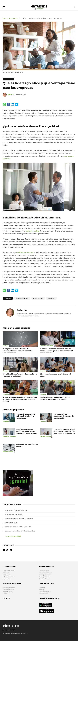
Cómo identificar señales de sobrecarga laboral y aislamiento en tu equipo (20, 375)
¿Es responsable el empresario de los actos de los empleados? (64, 416)
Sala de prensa (7, 575)
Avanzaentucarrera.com (9, 630)
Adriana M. (10, 94)
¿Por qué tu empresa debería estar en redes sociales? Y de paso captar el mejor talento (64, 431)
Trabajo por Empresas (45, 577)
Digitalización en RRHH (47, 345)
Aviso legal (42, 589)
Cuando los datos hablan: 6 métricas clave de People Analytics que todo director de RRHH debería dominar (56, 351)
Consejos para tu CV (8, 589)
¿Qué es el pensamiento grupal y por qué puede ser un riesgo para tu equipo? (55, 398)
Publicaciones (6, 573)
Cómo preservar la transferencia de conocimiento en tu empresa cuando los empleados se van (17, 351)
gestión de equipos (22, 298)
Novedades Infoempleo (9, 436)
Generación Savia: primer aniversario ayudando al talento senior (25, 416)
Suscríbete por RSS (8, 591)
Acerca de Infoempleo (8, 571)
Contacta (5, 594)
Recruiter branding (46, 436)
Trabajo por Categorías (45, 575)
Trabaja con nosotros (8, 577)
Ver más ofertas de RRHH (13, 536)
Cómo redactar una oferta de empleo (27, 445)
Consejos (5, 345)
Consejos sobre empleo (9, 587)
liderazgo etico (38, 298)
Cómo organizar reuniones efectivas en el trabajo (55, 375)
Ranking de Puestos (44, 579)
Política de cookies (44, 594)
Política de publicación (45, 591)
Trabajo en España (44, 571)
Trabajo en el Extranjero (45, 573)
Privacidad (42, 587)
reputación (51, 298)
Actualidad (8, 79)
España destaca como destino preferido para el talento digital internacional (26, 431)
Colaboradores (7, 579)
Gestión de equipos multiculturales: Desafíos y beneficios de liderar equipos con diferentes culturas (20, 399)
